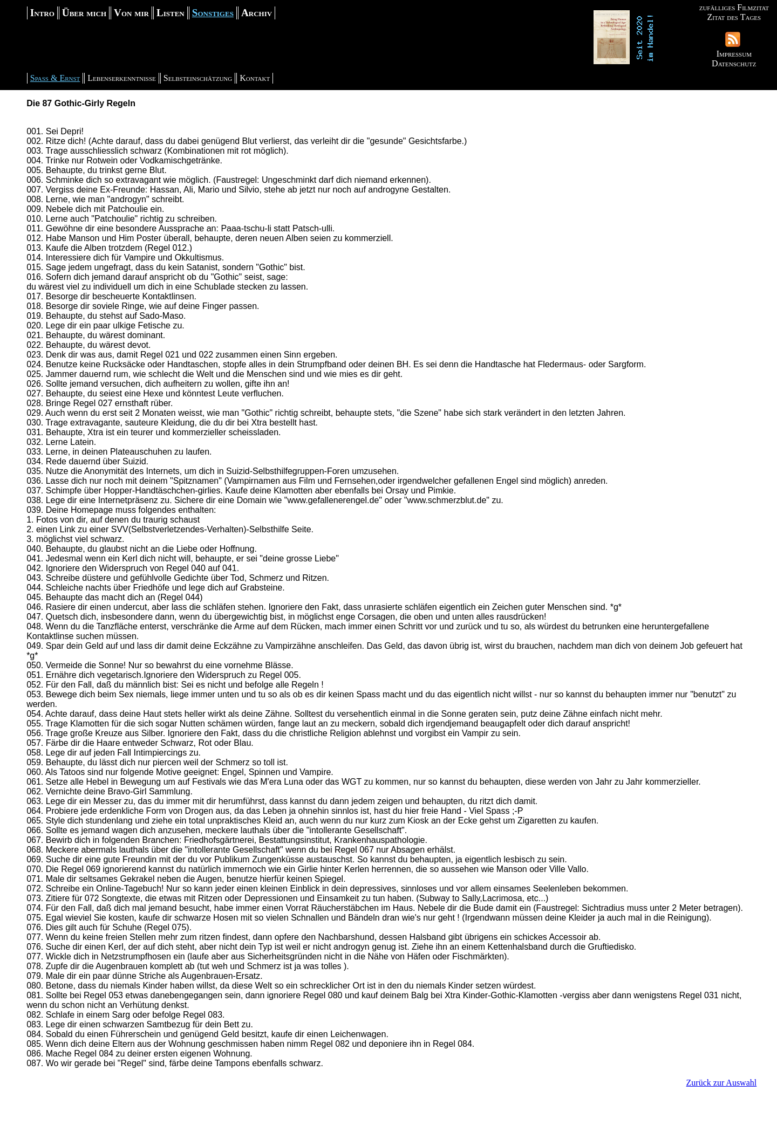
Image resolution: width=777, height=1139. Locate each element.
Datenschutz (734, 63)
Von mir (131, 12)
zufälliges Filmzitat (734, 7)
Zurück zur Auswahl (721, 1082)
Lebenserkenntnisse (121, 78)
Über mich (84, 12)
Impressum (734, 53)
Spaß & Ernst (55, 78)
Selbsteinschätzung (197, 78)
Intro (42, 12)
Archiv (256, 12)
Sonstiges (213, 12)
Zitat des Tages (734, 17)
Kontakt (255, 78)
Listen (170, 12)
